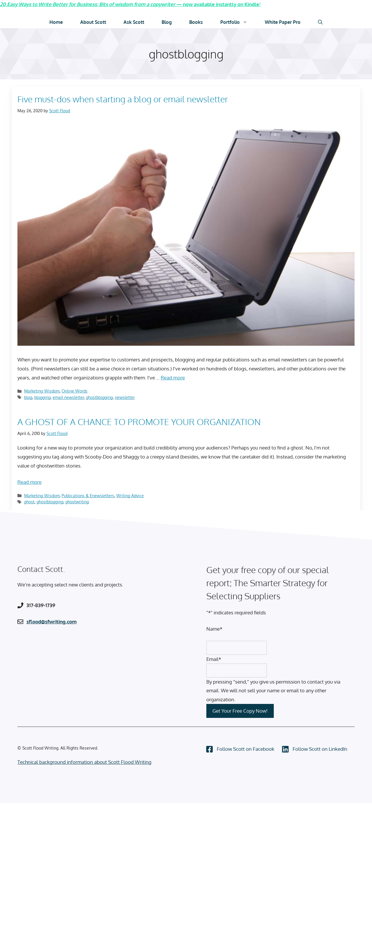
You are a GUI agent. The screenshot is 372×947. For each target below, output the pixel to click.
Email (213, 659)
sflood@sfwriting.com (51, 621)
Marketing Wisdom (42, 390)
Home (56, 22)
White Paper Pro (283, 22)
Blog (167, 22)
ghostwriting (77, 501)
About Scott (93, 22)
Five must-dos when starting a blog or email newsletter (122, 98)
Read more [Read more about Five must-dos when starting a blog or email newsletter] (173, 377)
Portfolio (238, 22)
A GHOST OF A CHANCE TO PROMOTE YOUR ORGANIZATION (139, 421)
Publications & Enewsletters (88, 495)
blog (28, 397)
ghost (29, 501)
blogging (42, 397)
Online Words (74, 390)
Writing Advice (130, 495)
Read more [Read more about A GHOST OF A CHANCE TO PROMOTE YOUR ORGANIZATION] (29, 482)
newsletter (125, 397)
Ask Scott (134, 22)
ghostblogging (99, 397)
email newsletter (68, 397)
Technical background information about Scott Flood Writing (84, 762)
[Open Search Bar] (320, 22)
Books (196, 22)
